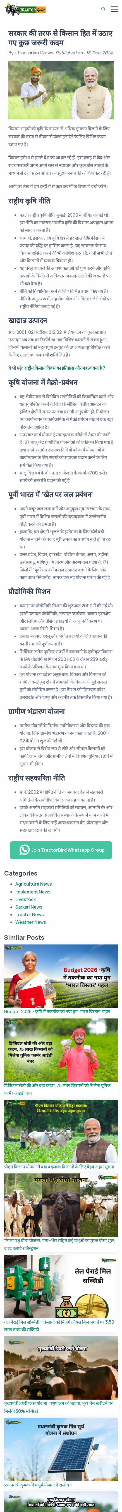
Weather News (30, 922)
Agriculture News (33, 884)
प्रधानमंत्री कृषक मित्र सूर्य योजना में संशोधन (38, 1485)
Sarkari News (28, 907)
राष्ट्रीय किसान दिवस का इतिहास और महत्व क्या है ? (64, 368)
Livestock (25, 899)
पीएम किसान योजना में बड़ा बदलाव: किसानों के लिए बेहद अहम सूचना (59, 1167)
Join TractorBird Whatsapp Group (62, 850)
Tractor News (29, 914)
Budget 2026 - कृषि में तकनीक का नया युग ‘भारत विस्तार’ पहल (57, 1011)
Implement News (33, 892)
